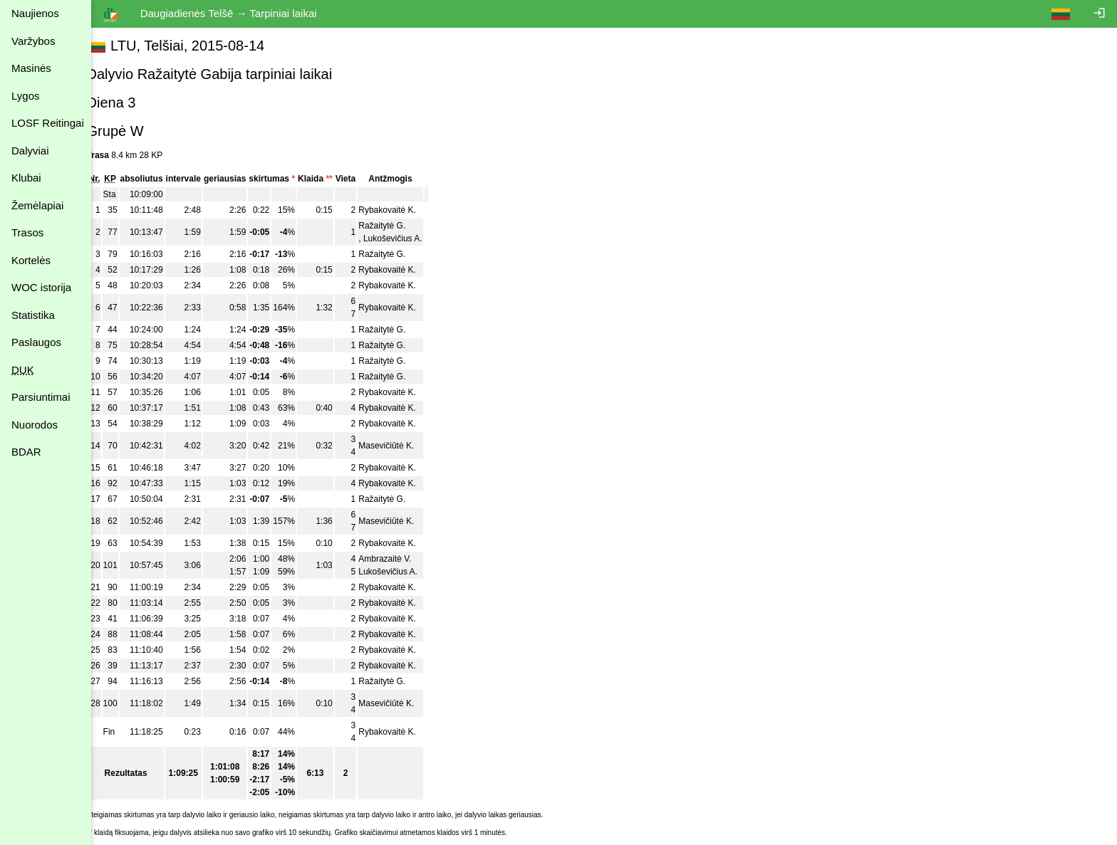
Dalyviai (30, 151)
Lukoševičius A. (408, 238)
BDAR (26, 452)
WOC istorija (41, 287)
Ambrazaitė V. (401, 559)
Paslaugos (36, 342)
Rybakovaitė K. (403, 210)
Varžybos (33, 41)
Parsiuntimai (41, 397)
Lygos (25, 96)
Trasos (27, 232)
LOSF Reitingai (47, 123)
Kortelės (31, 260)
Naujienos (35, 13)
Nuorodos (34, 425)
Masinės (31, 68)
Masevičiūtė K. (402, 446)
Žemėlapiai (37, 205)
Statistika (33, 315)
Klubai (26, 178)
